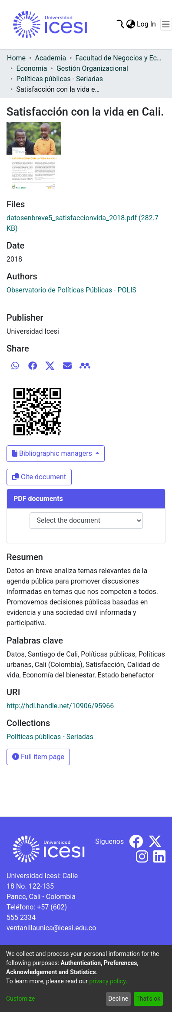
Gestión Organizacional (92, 68)
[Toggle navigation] (166, 24)
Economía (31, 68)
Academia (50, 58)
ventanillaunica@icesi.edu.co (51, 928)
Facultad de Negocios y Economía (119, 58)
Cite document (39, 477)
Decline (118, 998)
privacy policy (107, 981)
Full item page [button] (38, 757)
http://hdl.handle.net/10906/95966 (60, 706)
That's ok (148, 998)
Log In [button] (147, 24)
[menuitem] (130, 24)
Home (16, 58)
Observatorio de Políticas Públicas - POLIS (71, 290)
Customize (20, 998)
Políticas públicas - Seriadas (59, 79)
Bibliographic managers (53, 453)
